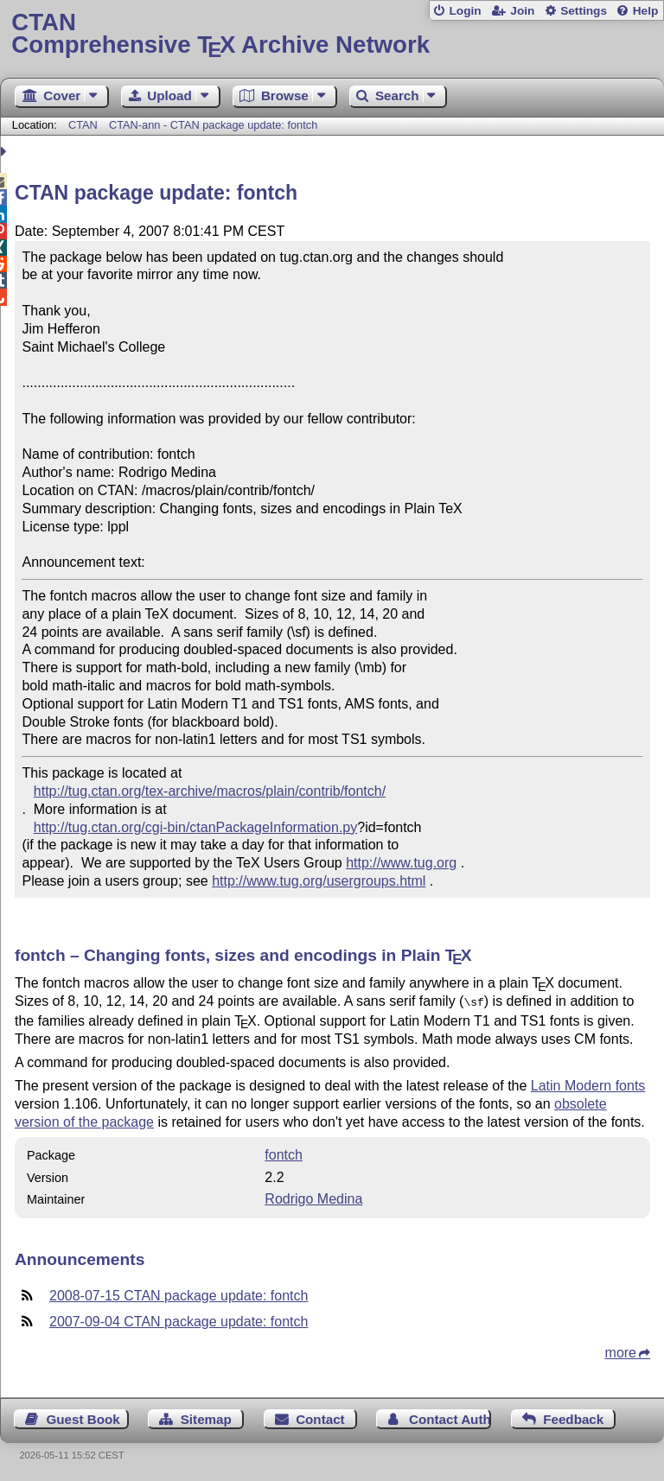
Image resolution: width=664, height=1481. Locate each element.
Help (646, 10)
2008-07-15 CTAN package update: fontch (178, 1294)
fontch (284, 1153)
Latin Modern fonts (588, 1084)
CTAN (83, 124)
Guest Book (83, 1417)
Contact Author (450, 1417)
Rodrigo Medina (313, 1197)
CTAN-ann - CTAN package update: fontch (213, 124)
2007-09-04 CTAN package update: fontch (178, 1320)
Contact (320, 1417)
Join (522, 10)
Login (465, 10)
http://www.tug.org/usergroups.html (318, 881)
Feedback (573, 1417)
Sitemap (206, 1417)
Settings (583, 10)
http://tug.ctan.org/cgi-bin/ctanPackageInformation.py (195, 827)
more (620, 1351)
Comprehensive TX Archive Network (331, 34)
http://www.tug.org (401, 862)
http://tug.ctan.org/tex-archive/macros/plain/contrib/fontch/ (210, 791)
